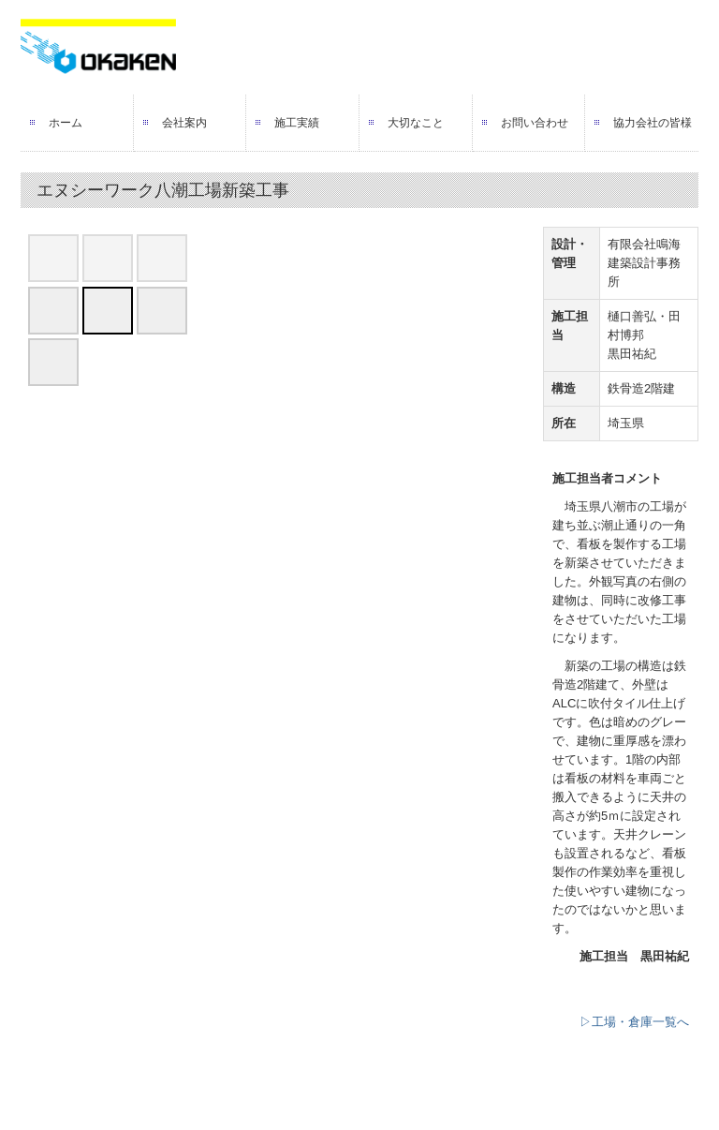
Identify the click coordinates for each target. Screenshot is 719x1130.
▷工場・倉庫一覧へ (634, 1022)
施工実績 (296, 122)
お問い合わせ (534, 122)
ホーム (65, 122)
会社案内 (184, 122)
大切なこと (416, 122)
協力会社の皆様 (652, 122)
